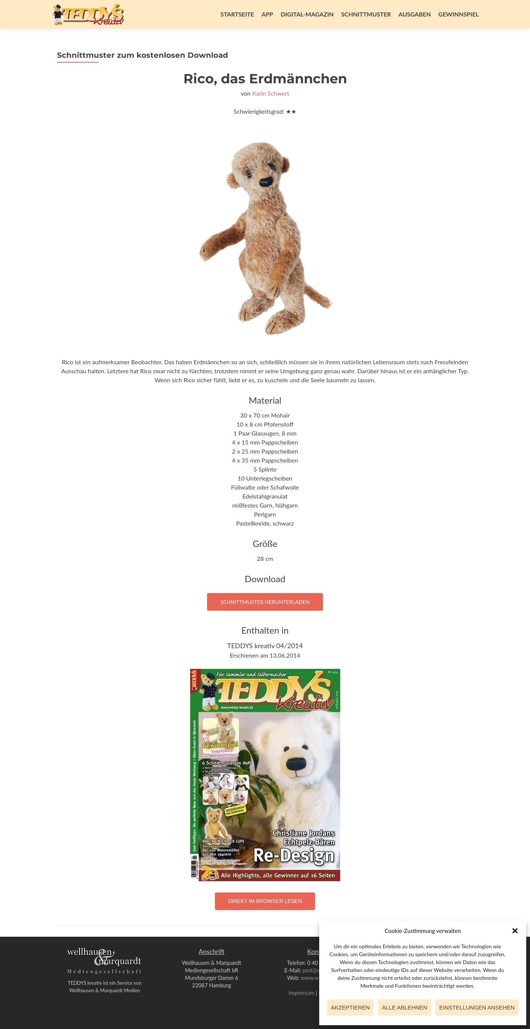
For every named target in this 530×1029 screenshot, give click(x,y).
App (267, 14)
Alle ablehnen (404, 1007)
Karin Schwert (270, 93)
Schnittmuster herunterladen (264, 602)
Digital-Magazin (307, 14)
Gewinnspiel (458, 14)
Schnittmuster (366, 14)
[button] (515, 930)
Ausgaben (414, 14)
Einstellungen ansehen (477, 1007)
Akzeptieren (350, 1007)
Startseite (237, 14)
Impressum (301, 993)
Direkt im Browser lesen (265, 901)
